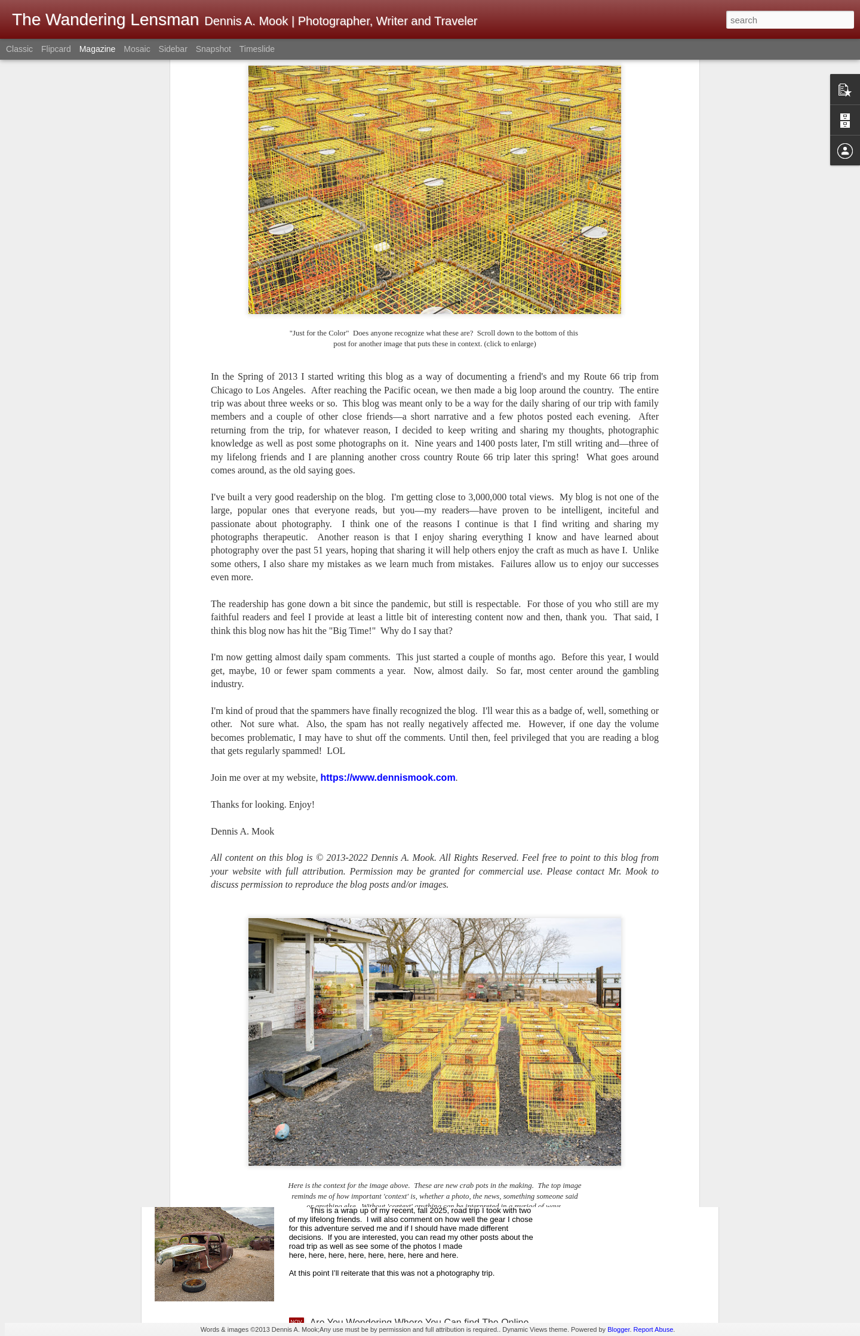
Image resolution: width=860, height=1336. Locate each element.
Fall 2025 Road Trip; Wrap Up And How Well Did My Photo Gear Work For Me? (420, 1192)
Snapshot (213, 49)
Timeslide (257, 49)
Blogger (618, 1329)
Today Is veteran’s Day (358, 1051)
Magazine (97, 49)
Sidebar (173, 49)
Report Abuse (654, 1329)
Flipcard (56, 49)
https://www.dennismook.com (388, 597)
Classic (19, 49)
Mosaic (137, 49)
